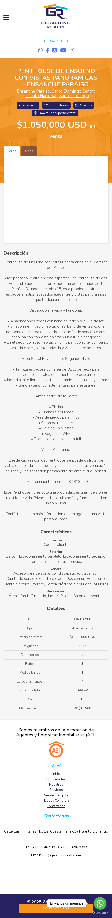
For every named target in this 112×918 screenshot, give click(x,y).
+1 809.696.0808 (73, 847)
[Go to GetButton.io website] (100, 913)
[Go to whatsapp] (100, 903)
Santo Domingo (74, 96)
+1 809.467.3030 (45, 847)
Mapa (29, 151)
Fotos (11, 151)
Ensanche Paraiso (33, 91)
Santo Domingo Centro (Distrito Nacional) (59, 93)
